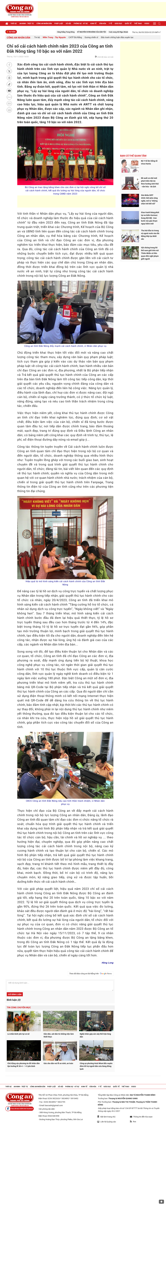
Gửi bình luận (14, 994)
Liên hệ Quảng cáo (106, 1121)
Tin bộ (37, 37)
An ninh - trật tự (26, 23)
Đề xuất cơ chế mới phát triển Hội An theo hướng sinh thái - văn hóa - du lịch (150, 182)
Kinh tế (93, 23)
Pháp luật (58, 23)
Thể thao (138, 23)
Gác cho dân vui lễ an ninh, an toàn (58, 1063)
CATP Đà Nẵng (75, 37)
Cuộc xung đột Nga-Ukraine (126, 32)
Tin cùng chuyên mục (19, 1007)
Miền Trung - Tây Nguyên (54, 37)
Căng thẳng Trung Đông (72, 32)
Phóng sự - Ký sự (81, 23)
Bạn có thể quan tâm (133, 155)
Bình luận (13, 999)
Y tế (110, 23)
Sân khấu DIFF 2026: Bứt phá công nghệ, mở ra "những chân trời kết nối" (149, 199)
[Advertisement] (102, 10)
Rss (133, 1121)
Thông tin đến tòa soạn (141, 1117)
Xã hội (68, 23)
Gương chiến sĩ (91, 37)
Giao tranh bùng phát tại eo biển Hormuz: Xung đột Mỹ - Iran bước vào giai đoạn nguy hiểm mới (150, 218)
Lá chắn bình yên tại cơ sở (18, 1034)
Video (146, 23)
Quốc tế (128, 23)
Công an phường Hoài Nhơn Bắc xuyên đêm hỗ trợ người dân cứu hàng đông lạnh (96, 1066)
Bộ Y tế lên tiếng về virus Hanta (149, 162)
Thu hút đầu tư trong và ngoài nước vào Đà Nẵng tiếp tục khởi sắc (150, 234)
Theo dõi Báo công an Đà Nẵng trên (90, 973)
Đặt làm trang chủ (106, 1117)
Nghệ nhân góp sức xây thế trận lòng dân (95, 1035)
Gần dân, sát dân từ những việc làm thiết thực (59, 1035)
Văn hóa (102, 23)
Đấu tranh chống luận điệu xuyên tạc (117, 37)
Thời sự (14, 23)
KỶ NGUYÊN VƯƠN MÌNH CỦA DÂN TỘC (98, 32)
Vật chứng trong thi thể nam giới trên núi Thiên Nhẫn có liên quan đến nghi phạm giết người (150, 253)
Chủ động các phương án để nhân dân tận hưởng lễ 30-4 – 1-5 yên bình (23, 1064)
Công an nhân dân (44, 23)
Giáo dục (118, 23)
